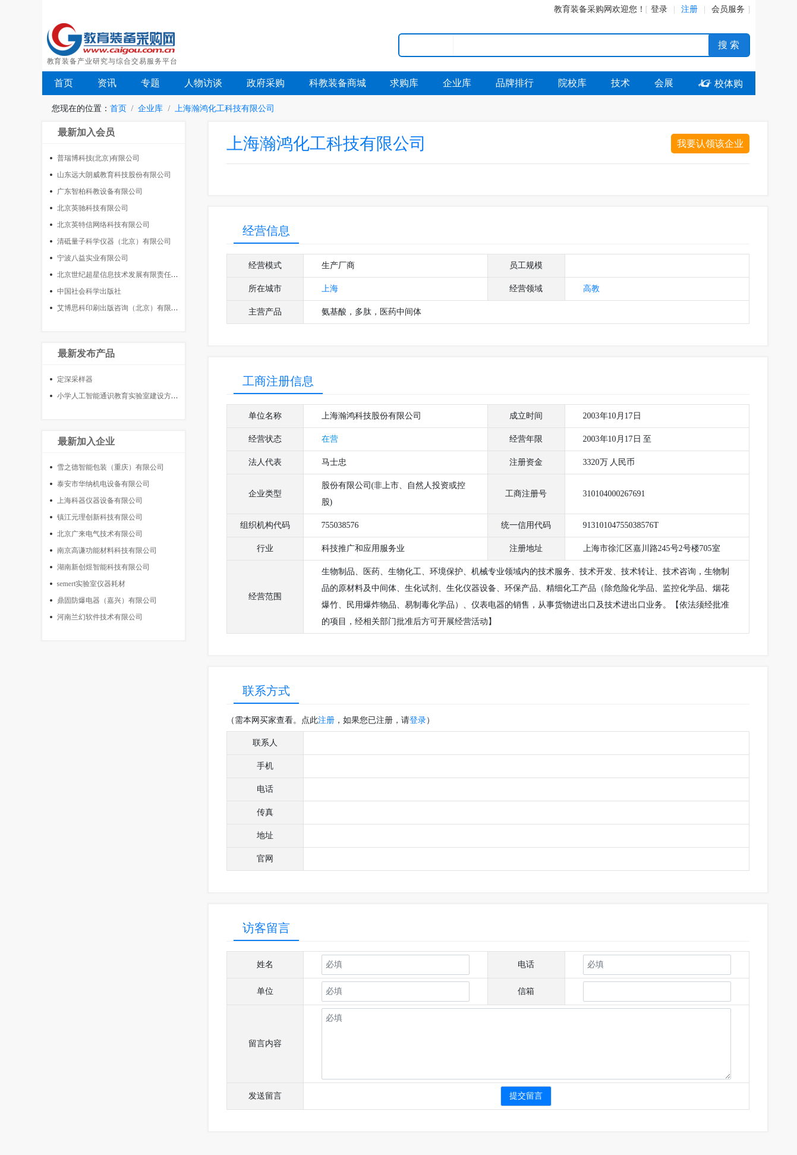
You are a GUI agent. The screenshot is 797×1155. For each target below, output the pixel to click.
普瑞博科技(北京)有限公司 (98, 158)
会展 (663, 83)
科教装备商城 (337, 83)
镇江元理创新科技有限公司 (100, 517)
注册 (326, 720)
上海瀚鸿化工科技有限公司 (225, 108)
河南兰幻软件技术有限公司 (100, 617)
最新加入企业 (86, 441)
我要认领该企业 (710, 144)
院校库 (572, 83)
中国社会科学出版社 (89, 291)
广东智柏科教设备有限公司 (100, 191)
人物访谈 (203, 83)
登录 (659, 9)
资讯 (106, 83)
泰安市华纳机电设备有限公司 (103, 484)
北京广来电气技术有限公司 (100, 534)
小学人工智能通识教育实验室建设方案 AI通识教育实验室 (147, 396)
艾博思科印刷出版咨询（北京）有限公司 (121, 308)
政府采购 (266, 83)
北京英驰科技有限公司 (92, 208)
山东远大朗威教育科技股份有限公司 (114, 175)
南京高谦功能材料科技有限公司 (107, 550)
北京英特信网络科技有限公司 (103, 225)
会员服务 (728, 9)
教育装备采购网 (583, 9)
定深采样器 (75, 379)
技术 (620, 83)
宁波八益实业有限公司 (92, 258)
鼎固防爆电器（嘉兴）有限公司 (107, 600)
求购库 (404, 83)
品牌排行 (515, 83)
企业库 (457, 83)
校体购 (720, 83)
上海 (330, 288)
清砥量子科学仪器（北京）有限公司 (114, 241)
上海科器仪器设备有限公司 (100, 500)
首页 (63, 83)
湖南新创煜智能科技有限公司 (103, 567)
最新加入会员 (86, 132)
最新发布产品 (86, 353)
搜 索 (728, 45)
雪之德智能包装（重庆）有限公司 (110, 467)
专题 (150, 83)
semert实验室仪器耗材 (91, 584)
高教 (591, 288)
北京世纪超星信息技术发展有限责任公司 (121, 274)
